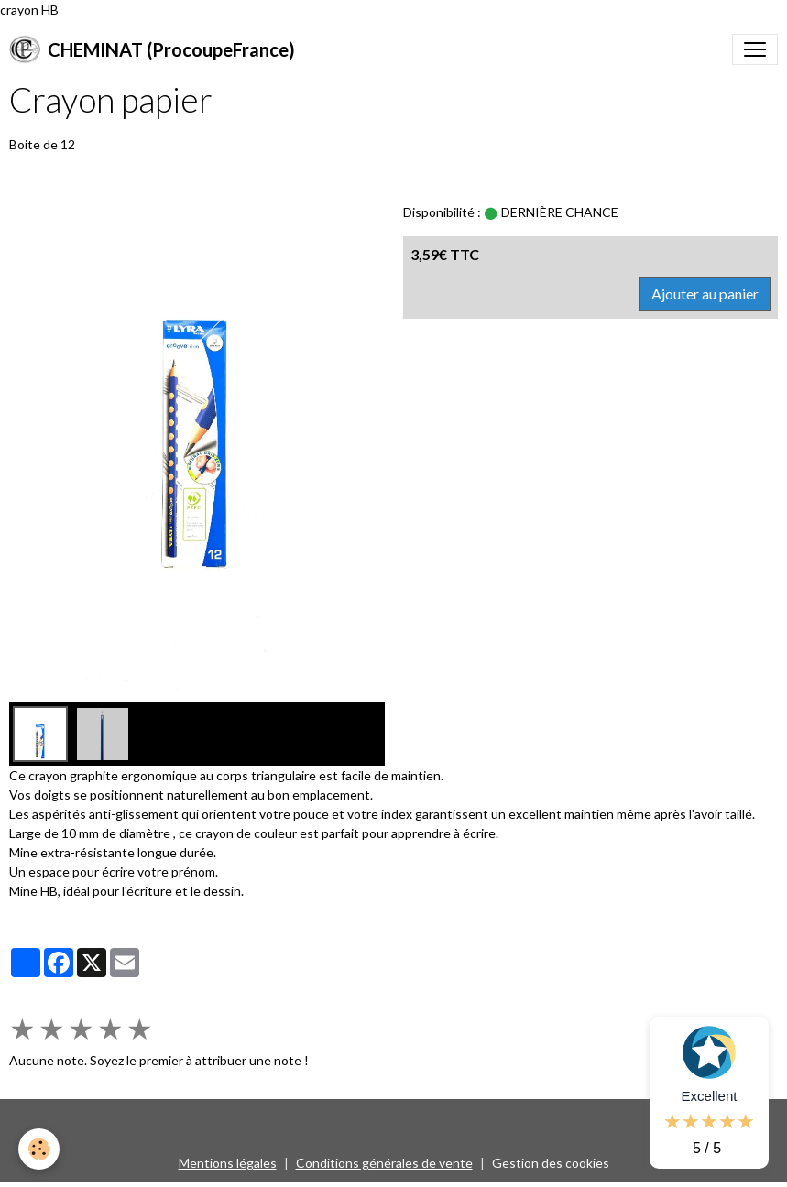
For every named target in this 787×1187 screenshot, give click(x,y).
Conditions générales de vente (384, 1163)
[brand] (152, 49)
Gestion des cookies (550, 1163)
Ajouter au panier (705, 293)
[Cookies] (39, 1149)
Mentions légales (228, 1163)
